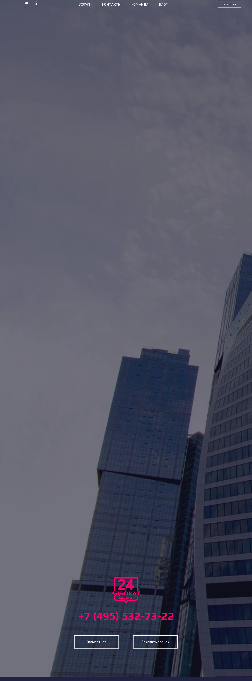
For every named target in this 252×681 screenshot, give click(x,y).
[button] (229, 4)
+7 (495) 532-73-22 (126, 616)
